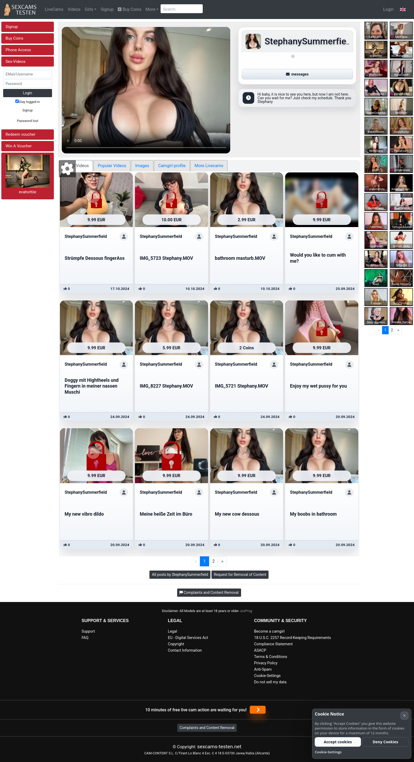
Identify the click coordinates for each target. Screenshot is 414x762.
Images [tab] (142, 165)
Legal (172, 631)
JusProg (245, 611)
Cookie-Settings (267, 676)
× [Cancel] (404, 715)
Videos (74, 9)
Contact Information (185, 650)
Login (388, 9)
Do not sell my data (270, 682)
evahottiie (27, 192)
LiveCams (54, 9)
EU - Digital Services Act (188, 638)
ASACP (260, 650)
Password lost (27, 121)
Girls (89, 9)
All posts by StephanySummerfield (180, 574)
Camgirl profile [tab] (172, 165)
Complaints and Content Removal (207, 728)
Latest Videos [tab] (76, 165)
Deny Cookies (385, 741)
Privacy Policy (265, 663)
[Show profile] (124, 236)
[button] (403, 9)
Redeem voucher (20, 134)
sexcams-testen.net (219, 747)
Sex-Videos (15, 61)
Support (88, 631)
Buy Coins (129, 9)
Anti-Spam (263, 669)
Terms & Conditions (270, 657)
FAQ (85, 638)
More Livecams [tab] (209, 165)
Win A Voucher (19, 146)
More (150, 9)
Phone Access (18, 50)
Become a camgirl (269, 631)
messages (297, 74)
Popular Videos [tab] (112, 165)
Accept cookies (338, 741)
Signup (107, 9)
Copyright (176, 644)
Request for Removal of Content (240, 574)
